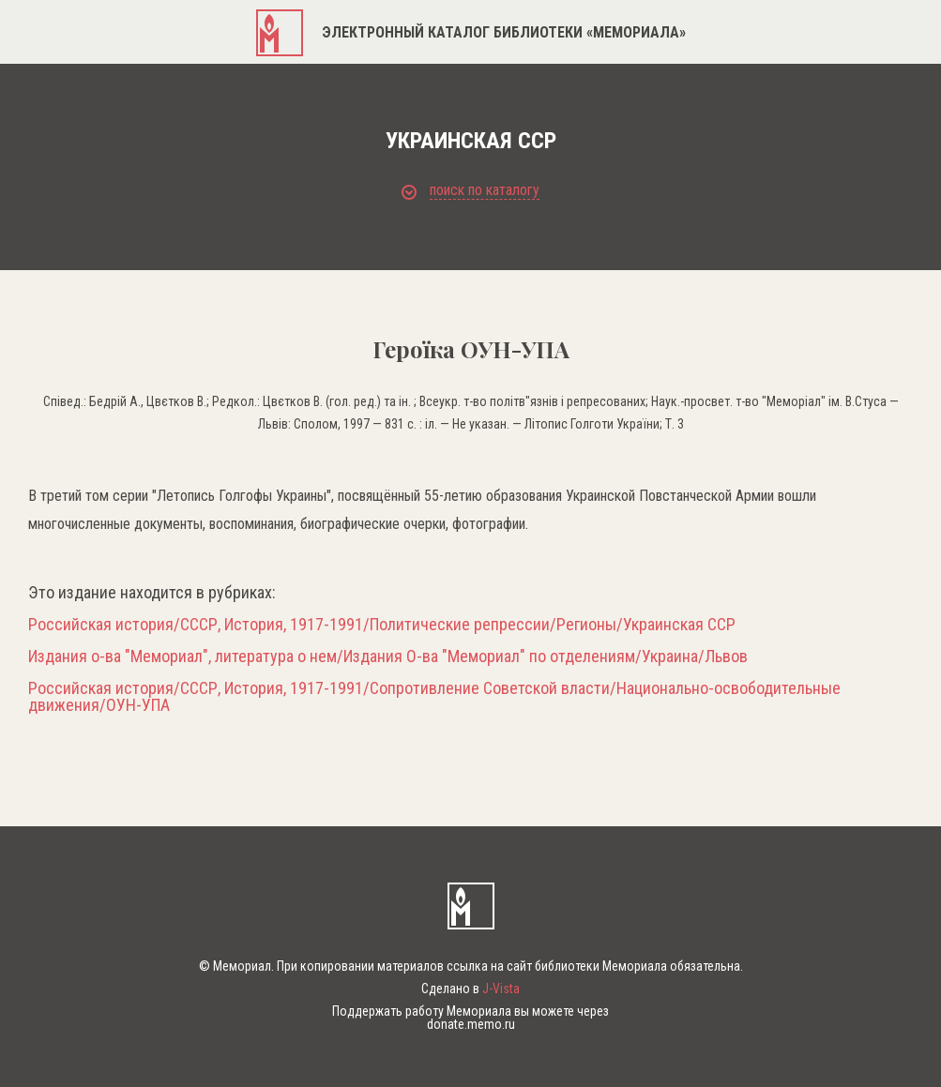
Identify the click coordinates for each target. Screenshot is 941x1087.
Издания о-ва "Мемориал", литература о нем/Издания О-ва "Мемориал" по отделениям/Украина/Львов (388, 656)
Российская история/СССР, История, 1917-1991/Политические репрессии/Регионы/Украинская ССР (382, 624)
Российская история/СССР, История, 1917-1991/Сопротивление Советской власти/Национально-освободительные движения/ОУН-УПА (434, 697)
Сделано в (470, 988)
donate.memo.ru (471, 1024)
